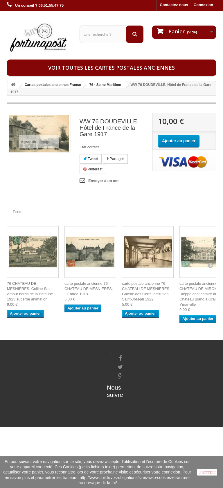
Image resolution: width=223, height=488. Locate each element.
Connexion (203, 5)
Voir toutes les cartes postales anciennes (111, 67)
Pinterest (92, 169)
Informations (18, 356)
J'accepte (207, 472)
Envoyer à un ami (104, 181)
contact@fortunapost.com (140, 405)
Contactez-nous (174, 5)
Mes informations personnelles (71, 363)
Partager (115, 158)
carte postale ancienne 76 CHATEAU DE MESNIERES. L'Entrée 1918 (88, 288)
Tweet (90, 158)
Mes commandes (58, 356)
